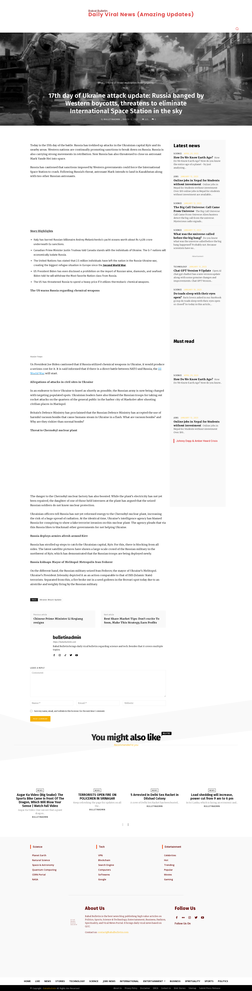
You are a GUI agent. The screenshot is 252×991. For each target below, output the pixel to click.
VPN (100, 854)
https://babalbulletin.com (64, 642)
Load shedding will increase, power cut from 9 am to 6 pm (211, 796)
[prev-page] (123, 823)
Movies (168, 873)
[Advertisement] (98, 205)
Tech (102, 846)
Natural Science (41, 859)
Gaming (168, 878)
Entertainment (173, 846)
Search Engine (106, 864)
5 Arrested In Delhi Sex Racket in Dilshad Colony (155, 796)
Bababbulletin (49, 988)
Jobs (176, 176)
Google (102, 878)
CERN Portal (39, 873)
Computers (104, 869)
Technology (180, 267)
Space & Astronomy (43, 864)
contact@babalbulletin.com (113, 931)
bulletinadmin (112, 119)
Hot (166, 859)
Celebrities (170, 854)
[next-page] (128, 823)
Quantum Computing (44, 869)
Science (178, 154)
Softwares (104, 873)
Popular (168, 869)
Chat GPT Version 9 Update (192, 270)
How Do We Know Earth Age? (193, 157)
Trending (169, 864)
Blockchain (104, 859)
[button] (237, 29)
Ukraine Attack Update (51, 600)
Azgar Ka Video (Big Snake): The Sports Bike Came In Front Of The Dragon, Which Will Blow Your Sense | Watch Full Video (40, 800)
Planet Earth (39, 854)
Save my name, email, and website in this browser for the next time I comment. (69, 711)
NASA (35, 878)
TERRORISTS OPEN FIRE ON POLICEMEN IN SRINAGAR (97, 796)
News (100, 83)
